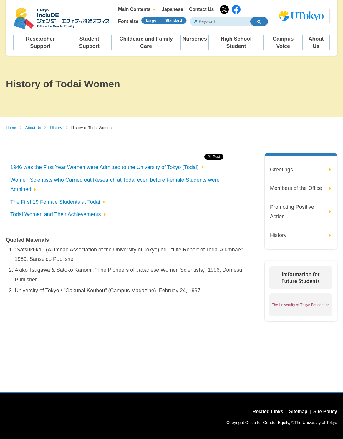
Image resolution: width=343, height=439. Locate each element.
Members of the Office (296, 188)
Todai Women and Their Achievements (55, 214)
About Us (316, 42)
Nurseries (195, 39)
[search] (217, 22)
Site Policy (325, 411)
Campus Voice (283, 42)
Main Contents (134, 9)
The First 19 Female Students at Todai (55, 202)
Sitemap (298, 411)
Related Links (268, 411)
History (56, 128)
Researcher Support (40, 42)
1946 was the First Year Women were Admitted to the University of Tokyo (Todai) (104, 167)
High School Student (236, 42)
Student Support (89, 42)
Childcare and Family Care (146, 42)
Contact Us (201, 9)
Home (11, 128)
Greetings (281, 170)
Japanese (172, 9)
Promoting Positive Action (292, 211)
